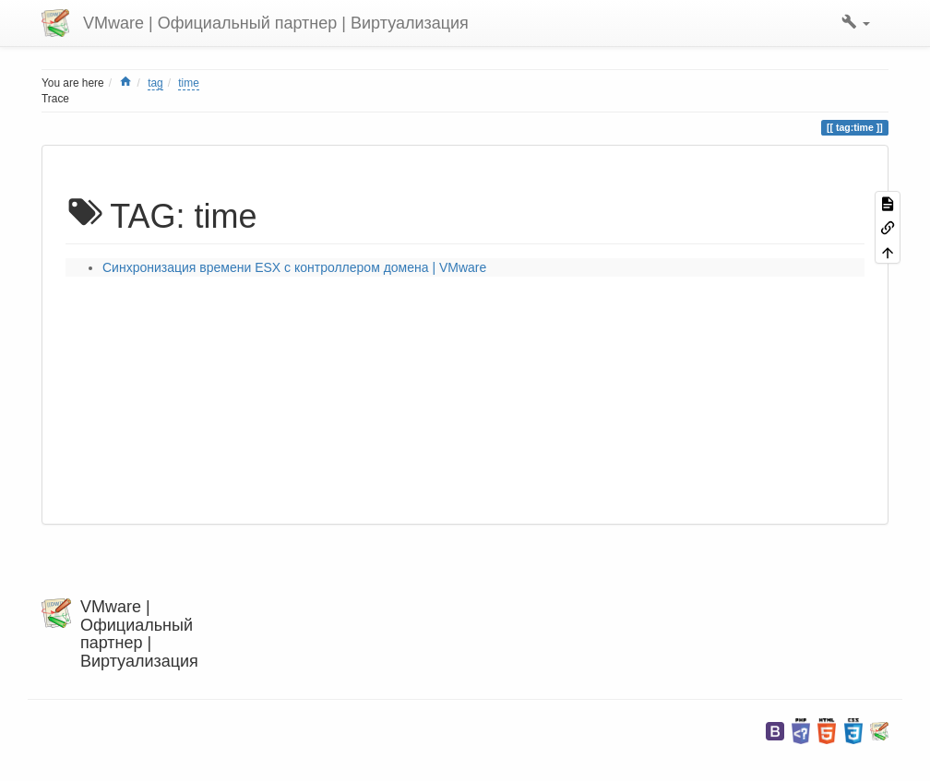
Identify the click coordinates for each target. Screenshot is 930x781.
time (188, 83)
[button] (856, 23)
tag (155, 83)
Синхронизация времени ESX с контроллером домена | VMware (294, 267)
